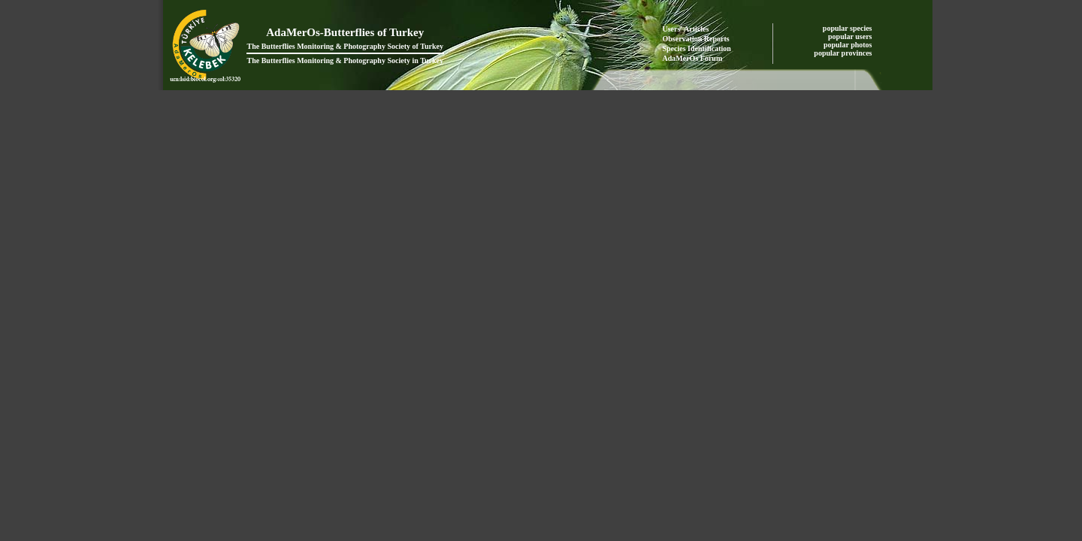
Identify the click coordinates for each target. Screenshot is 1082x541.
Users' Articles (686, 29)
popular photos (849, 45)
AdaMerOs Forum (693, 58)
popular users (851, 36)
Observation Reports (696, 39)
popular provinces (844, 53)
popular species (848, 28)
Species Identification (697, 48)
